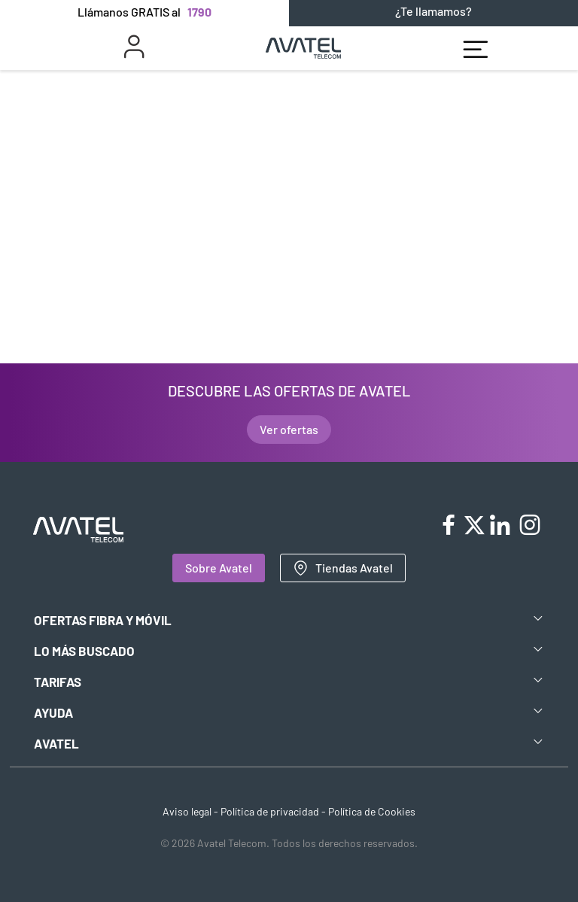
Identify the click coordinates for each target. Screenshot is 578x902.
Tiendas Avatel (343, 568)
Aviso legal (187, 811)
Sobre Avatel (218, 567)
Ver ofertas (289, 429)
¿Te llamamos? (433, 11)
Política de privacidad (270, 811)
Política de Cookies (371, 811)
